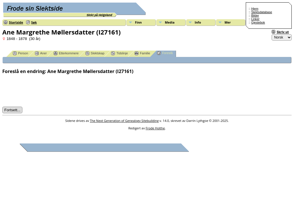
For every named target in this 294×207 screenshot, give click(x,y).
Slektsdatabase (261, 12)
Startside (16, 22)
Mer (228, 22)
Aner (41, 53)
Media (170, 22)
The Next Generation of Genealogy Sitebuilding (124, 120)
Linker (255, 19)
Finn (138, 22)
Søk (34, 22)
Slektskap (95, 53)
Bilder (255, 15)
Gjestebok (258, 22)
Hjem (254, 8)
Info (198, 22)
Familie (142, 53)
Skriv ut (283, 32)
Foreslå (165, 53)
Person (20, 53)
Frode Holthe (155, 128)
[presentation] (46, 90)
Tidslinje (119, 53)
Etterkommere (66, 53)
